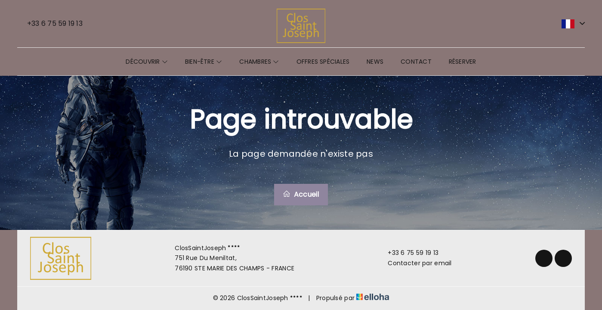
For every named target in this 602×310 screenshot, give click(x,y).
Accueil (301, 194)
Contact (416, 61)
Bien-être (203, 61)
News (375, 61)
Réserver (462, 61)
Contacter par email (414, 263)
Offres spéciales (323, 61)
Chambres (259, 61)
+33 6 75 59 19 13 (408, 252)
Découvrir (146, 61)
